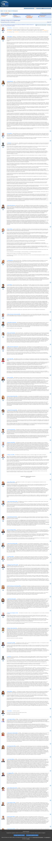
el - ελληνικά (31, 8)
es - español (25, 8)
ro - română (46, 8)
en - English (32, 8)
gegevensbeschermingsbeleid (38, 837)
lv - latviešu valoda (38, 8)
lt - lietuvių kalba (39, 8)
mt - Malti (41, 8)
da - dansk (27, 8)
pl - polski (43, 8)
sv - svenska (50, 8)
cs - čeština (26, 8)
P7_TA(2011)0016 (42, 16)
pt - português (44, 8)
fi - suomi (49, 8)
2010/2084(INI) (9, 30)
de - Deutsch (28, 8)
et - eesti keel (30, 8)
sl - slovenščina (48, 8)
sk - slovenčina (47, 8)
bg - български (24, 8)
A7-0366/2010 (3, 16)
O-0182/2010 (16, 31)
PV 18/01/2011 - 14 (16, 16)
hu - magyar (40, 8)
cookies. (28, 839)
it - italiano (36, 8)
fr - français (33, 8)
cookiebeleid (47, 837)
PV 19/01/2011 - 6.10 (30, 16)
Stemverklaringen (29, 17)
